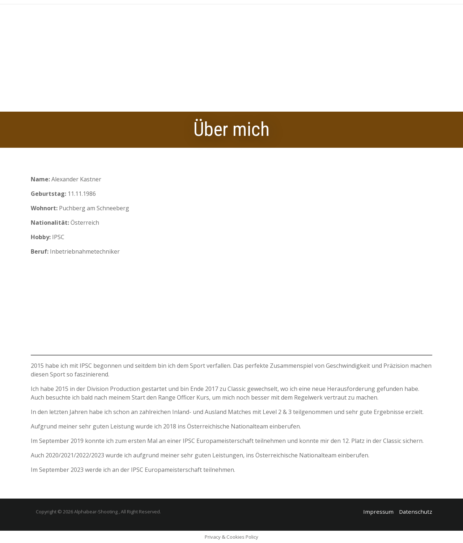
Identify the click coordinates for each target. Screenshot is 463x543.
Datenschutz (415, 511)
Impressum (378, 511)
